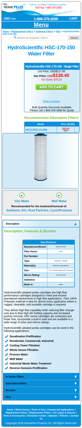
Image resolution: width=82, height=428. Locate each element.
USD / (9, 18)
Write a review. (51, 101)
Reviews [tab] (41, 390)
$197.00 (65, 128)
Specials (53, 415)
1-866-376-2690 (46, 19)
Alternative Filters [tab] (41, 383)
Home (10, 409)
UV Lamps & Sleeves (64, 412)
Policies (64, 415)
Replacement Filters (16, 412)
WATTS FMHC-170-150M (36, 130)
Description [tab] (41, 223)
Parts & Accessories (14, 415)
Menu (41, 24)
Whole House (22, 409)
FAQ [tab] (41, 397)
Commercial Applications (60, 409)
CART (73, 18)
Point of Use (38, 409)
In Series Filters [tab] (41, 376)
